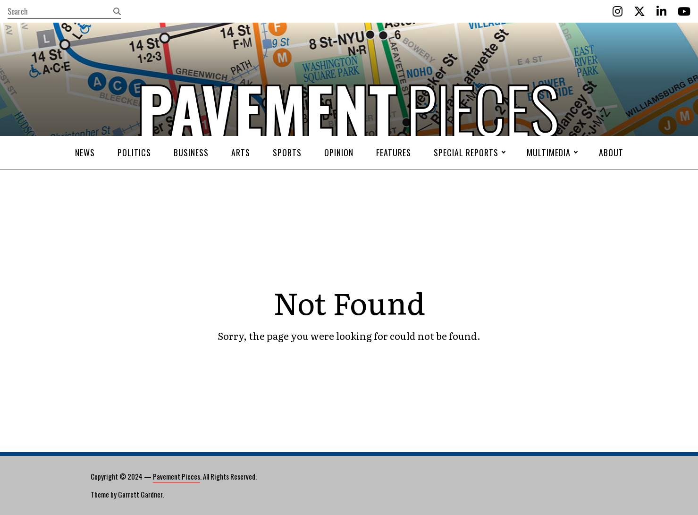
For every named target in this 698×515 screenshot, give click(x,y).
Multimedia (549, 152)
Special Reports (466, 152)
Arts (240, 152)
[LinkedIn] (661, 11)
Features (393, 152)
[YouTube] (684, 11)
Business (191, 152)
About (611, 152)
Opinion (338, 152)
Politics (134, 152)
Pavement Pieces (176, 476)
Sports (287, 152)
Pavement (189, 138)
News (85, 152)
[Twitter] (639, 11)
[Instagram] (617, 11)
